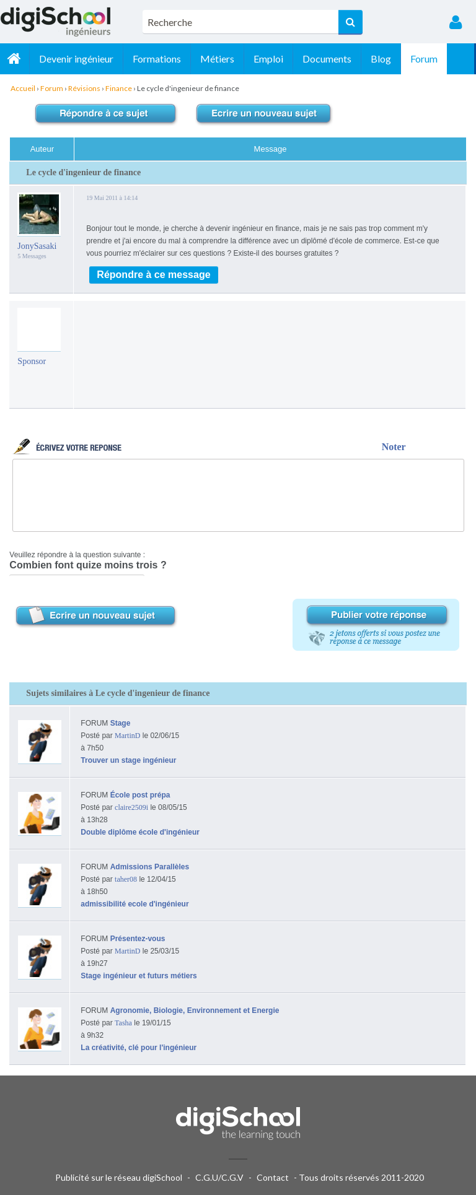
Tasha (123, 1023)
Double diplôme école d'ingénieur (140, 832)
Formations (158, 58)
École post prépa (140, 795)
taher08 (126, 879)
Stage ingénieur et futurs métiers (138, 975)
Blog (382, 58)
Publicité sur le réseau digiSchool (118, 1177)
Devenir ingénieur (78, 58)
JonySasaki (36, 246)
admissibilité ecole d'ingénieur (134, 904)
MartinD (127, 735)
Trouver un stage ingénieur (128, 760)
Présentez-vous (137, 938)
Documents (328, 58)
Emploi (270, 58)
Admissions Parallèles (149, 867)
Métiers (219, 58)
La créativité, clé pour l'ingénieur (138, 1047)
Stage (120, 723)
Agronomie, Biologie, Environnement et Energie (195, 1010)
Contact (273, 1177)
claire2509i (131, 807)
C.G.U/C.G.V (219, 1177)
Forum (425, 58)
